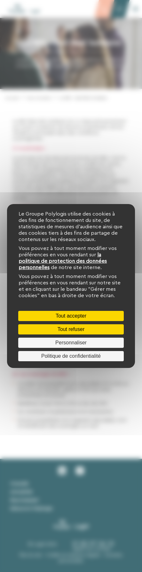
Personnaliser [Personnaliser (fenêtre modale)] (71, 342)
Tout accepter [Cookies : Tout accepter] (71, 316)
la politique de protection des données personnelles (63, 261)
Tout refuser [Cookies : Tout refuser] (71, 329)
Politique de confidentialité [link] (71, 356)
